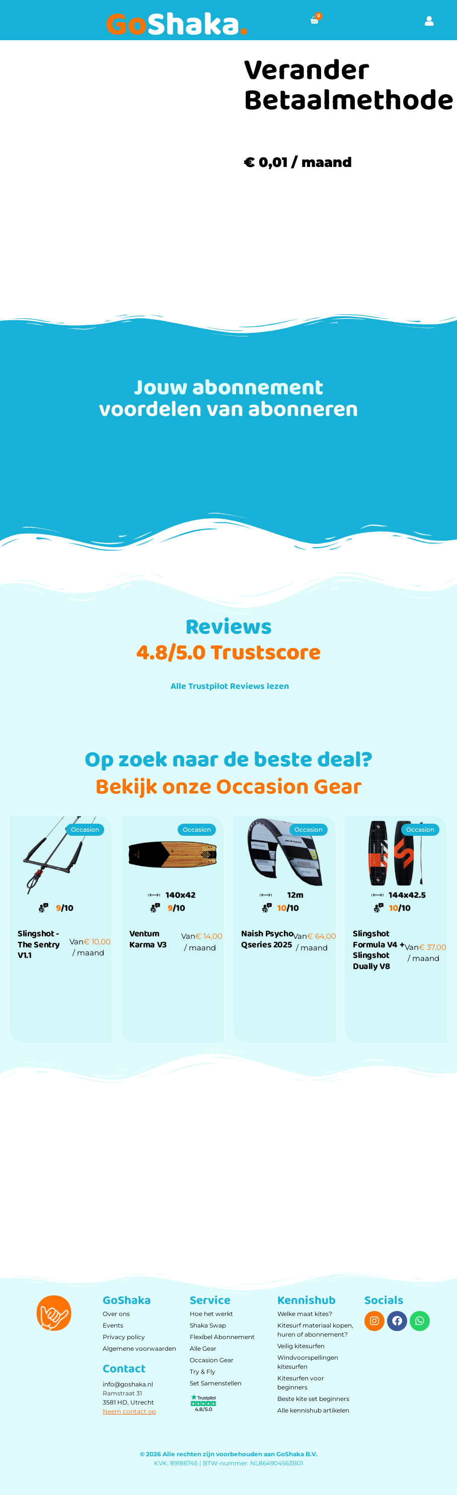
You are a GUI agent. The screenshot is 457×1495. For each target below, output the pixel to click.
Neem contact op (129, 1411)
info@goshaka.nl (128, 1384)
